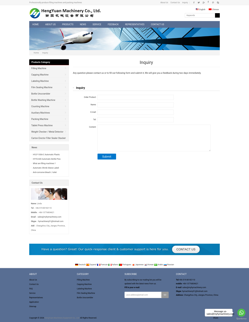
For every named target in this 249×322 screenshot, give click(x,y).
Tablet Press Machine (42, 125)
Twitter (199, 2)
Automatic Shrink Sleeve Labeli (46, 168)
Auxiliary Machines (40, 112)
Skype (218, 2)
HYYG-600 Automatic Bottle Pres (47, 159)
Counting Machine (40, 106)
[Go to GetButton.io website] (241, 319)
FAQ (31, 289)
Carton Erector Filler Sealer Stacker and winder (47, 139)
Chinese (214, 9)
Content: (92, 127)
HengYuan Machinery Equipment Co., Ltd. (62, 318)
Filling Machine (38, 68)
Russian (169, 264)
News (83, 24)
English (200, 9)
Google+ (203, 2)
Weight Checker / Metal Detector (47, 131)
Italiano (113, 264)
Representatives (134, 24)
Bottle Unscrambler (40, 93)
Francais (102, 264)
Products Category (40, 62)
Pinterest (213, 2)
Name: (93, 105)
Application (34, 302)
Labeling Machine (40, 81)
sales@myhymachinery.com (49, 217)
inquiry (185, 2)
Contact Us (175, 2)
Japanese (138, 264)
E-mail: (93, 112)
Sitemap (32, 306)
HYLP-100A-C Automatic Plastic (46, 154)
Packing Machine (39, 119)
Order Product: (90, 97)
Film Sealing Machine (41, 87)
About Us (164, 2)
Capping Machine (39, 74)
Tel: (94, 119)
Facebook (194, 2)
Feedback (113, 24)
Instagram (208, 2)
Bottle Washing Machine (43, 100)
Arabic (159, 264)
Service (97, 24)
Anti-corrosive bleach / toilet (45, 172)
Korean (149, 264)
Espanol (91, 264)
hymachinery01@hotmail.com (50, 221)
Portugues (125, 264)
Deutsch (80, 264)
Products (67, 24)
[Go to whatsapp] (241, 313)
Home (35, 24)
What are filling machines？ (44, 163)
